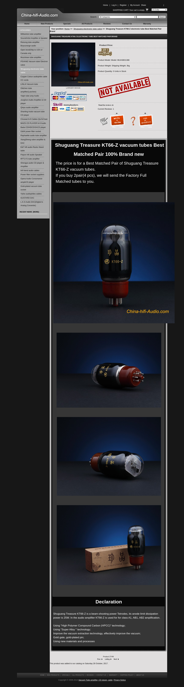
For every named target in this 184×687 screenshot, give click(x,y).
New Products (47, 24)
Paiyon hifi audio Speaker (31, 155)
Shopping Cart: (121, 10)
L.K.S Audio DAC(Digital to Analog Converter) (32, 204)
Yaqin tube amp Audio (30, 96)
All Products (87, 24)
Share (143, 5)
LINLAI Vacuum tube (29, 84)
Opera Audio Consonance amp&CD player (31, 180)
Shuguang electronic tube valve (88, 29)
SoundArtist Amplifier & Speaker (34, 38)
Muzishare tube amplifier (31, 57)
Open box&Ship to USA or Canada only (32, 51)
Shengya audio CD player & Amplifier (32, 164)
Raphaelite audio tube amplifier (34, 135)
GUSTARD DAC (27, 198)
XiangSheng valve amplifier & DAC (33, 141)
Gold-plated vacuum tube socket (31, 188)
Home (105, 5)
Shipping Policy (126, 675)
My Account (135, 5)
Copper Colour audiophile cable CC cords (34, 78)
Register (123, 5)
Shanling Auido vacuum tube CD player (33, 113)
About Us (140, 675)
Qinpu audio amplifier (30, 107)
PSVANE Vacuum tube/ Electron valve (34, 63)
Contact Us (127, 24)
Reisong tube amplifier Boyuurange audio (30, 44)
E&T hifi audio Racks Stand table (32, 149)
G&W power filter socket (31, 131)
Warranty (147, 24)
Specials (67, 24)
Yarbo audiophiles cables (31, 194)
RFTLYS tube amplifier (30, 159)
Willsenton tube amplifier (31, 34)
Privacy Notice (120, 680)
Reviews (107, 24)
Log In (114, 5)
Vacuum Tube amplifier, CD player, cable (95, 680)
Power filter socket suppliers (32, 175)
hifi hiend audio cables (30, 170)
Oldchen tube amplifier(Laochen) (28, 90)
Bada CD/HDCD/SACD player (33, 127)
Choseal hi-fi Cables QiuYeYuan (34, 119)
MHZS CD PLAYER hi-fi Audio (33, 123)
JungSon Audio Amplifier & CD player (33, 101)
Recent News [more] (29, 212)
